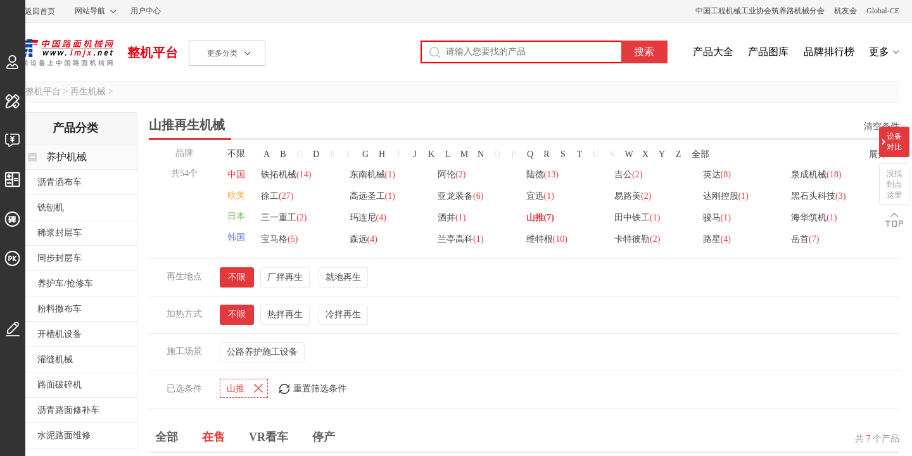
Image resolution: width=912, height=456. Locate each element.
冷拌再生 (343, 314)
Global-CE (882, 10)
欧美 (236, 195)
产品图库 (768, 51)
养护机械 (66, 156)
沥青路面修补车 (68, 410)
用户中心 (145, 10)
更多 (879, 51)
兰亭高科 (460, 239)
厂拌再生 (285, 277)
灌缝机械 (55, 359)
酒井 (452, 217)
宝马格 (279, 239)
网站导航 (90, 10)
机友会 (845, 10)
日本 (236, 216)
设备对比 (894, 141)
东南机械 (372, 174)
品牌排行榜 (829, 51)
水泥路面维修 (64, 435)
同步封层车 (59, 258)
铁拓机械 (286, 174)
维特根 (546, 239)
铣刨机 (50, 207)
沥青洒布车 (59, 182)
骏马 (717, 217)
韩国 (236, 237)
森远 (363, 239)
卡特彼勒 (637, 239)
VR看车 (268, 437)
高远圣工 (372, 196)
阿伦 (452, 174)
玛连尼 (368, 217)
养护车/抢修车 (65, 283)
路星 (717, 239)
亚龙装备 (460, 196)
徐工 (277, 196)
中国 (236, 174)
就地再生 (343, 277)
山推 (540, 217)
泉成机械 (816, 174)
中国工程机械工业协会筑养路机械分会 (760, 10)
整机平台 (152, 53)
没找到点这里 (894, 184)
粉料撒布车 (59, 309)
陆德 (542, 174)
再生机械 (88, 91)
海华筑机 (814, 217)
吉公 (628, 174)
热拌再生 (285, 314)
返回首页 (40, 11)
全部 (700, 154)
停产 (323, 437)
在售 (213, 437)
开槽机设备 (59, 334)
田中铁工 (637, 217)
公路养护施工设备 (262, 352)
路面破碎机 (59, 385)
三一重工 (284, 217)
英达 (717, 174)
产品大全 (713, 51)
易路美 (632, 196)
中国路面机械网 (63, 52)
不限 (236, 153)
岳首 (805, 239)
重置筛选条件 (319, 388)
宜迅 (540, 196)
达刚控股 (726, 196)
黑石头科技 (818, 196)
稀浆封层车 (59, 233)
